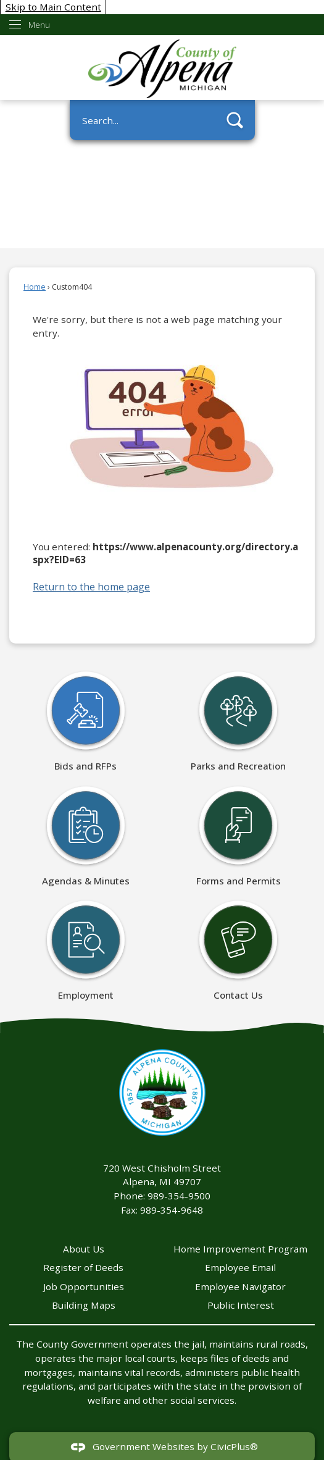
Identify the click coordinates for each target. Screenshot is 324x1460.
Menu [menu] (39, 24)
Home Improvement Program (240, 1249)
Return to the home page (91, 587)
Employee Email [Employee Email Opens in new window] (240, 1267)
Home (34, 287)
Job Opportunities (83, 1286)
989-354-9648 (171, 1210)
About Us (83, 1249)
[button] (235, 120)
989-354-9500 (178, 1195)
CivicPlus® (234, 1446)
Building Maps (83, 1305)
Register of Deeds (83, 1267)
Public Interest (240, 1305)
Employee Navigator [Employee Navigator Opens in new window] (240, 1286)
